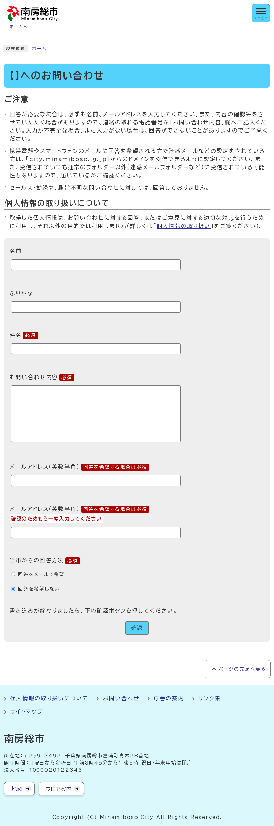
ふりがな (21, 293)
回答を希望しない (39, 588)
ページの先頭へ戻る (242, 669)
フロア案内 (58, 789)
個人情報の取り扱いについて (49, 698)
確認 (137, 628)
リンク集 (209, 698)
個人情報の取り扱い (184, 226)
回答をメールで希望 (41, 574)
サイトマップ (26, 711)
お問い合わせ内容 (42, 377)
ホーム (39, 48)
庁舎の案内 (169, 698)
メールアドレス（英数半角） (79, 467)
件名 (24, 335)
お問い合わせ (121, 698)
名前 (16, 251)
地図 (16, 789)
